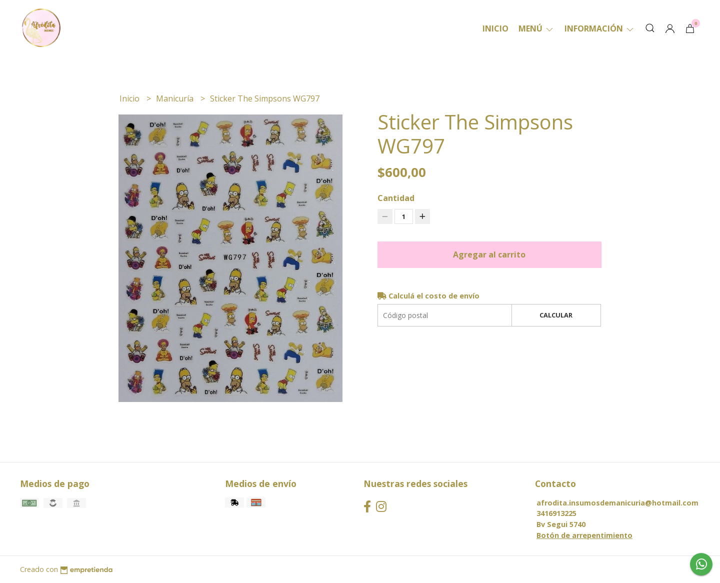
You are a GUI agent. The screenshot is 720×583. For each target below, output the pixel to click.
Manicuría (176, 98)
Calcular (556, 315)
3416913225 (556, 513)
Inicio (495, 28)
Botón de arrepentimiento (584, 535)
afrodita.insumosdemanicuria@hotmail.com (617, 503)
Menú (536, 28)
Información (599, 28)
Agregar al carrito (489, 254)
